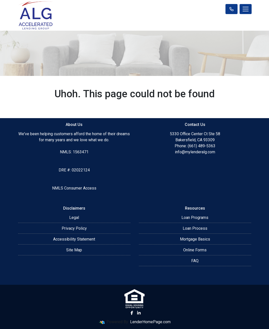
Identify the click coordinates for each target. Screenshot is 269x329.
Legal (74, 217)
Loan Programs (194, 217)
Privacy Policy (74, 228)
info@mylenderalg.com (195, 152)
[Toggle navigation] (246, 9)
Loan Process (195, 228)
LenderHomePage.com (150, 321)
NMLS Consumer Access (74, 188)
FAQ (195, 260)
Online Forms (195, 250)
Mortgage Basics (195, 239)
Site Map (74, 250)
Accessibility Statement (74, 239)
